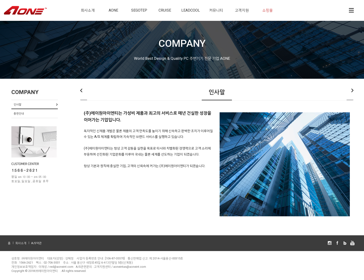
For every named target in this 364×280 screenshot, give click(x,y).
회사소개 (88, 10)
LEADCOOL (190, 10)
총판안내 (19, 113)
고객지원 (242, 10)
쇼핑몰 (267, 10)
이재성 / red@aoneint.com (56, 266)
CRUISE (165, 10)
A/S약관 (36, 243)
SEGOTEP (139, 10)
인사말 (17, 104)
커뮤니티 (216, 10)
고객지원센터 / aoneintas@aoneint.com (120, 266)
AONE (113, 10)
